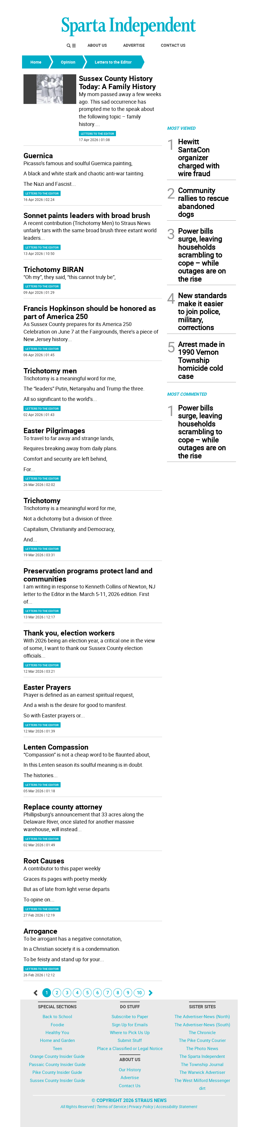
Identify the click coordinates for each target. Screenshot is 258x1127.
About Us (97, 45)
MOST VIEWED (181, 128)
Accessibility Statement (176, 1106)
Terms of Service (111, 1106)
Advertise (134, 45)
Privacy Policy (141, 1106)
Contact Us (173, 45)
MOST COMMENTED (187, 394)
